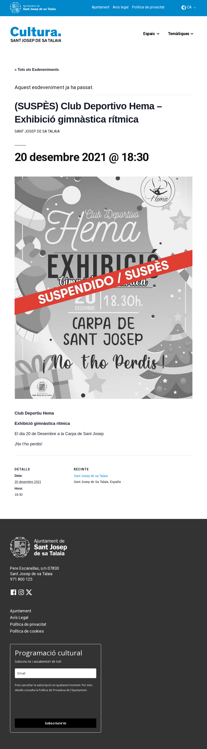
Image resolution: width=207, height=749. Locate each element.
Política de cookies (27, 631)
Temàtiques (178, 33)
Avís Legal (19, 617)
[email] (55, 673)
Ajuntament (100, 7)
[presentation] (49, 705)
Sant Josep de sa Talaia (90, 476)
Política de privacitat (148, 7)
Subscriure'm (55, 723)
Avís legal (120, 7)
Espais (149, 33)
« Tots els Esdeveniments (37, 70)
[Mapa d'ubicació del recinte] (160, 479)
